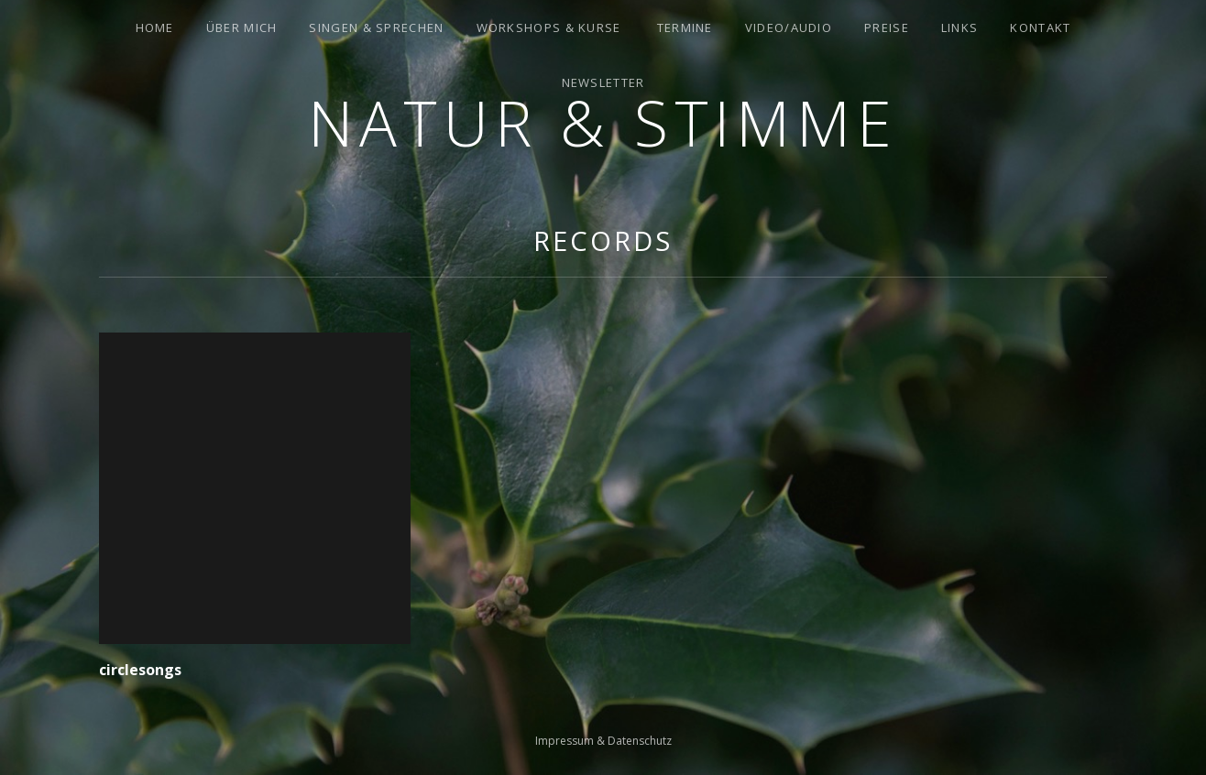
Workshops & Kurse (549, 27)
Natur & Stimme (602, 122)
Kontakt (1040, 27)
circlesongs (140, 670)
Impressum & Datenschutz (603, 740)
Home (155, 27)
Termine (685, 27)
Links (960, 27)
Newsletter (603, 82)
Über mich (242, 27)
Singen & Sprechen (376, 27)
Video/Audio (788, 27)
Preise (886, 27)
